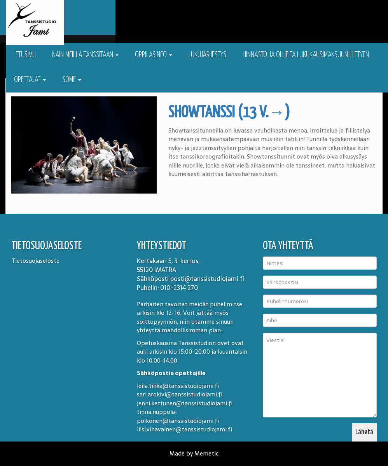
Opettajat (30, 80)
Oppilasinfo (153, 55)
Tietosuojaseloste (35, 260)
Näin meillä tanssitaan (85, 55)
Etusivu (25, 55)
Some (71, 80)
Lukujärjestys (207, 55)
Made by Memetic (194, 453)
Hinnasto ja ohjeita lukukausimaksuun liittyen (306, 55)
